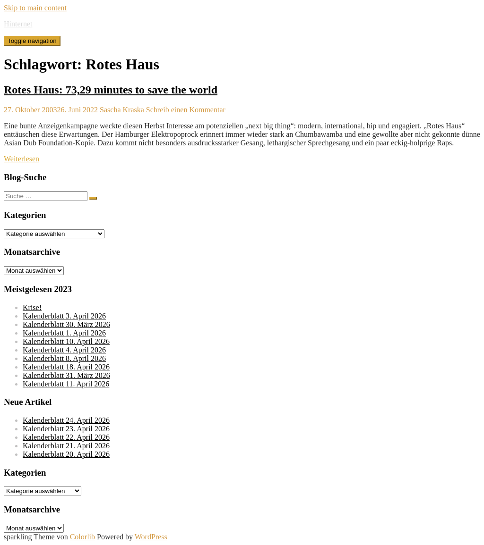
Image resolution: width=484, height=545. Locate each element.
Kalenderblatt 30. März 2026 (66, 324)
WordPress (151, 537)
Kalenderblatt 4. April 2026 (64, 350)
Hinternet (18, 24)
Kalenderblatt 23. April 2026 (66, 429)
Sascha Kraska (122, 110)
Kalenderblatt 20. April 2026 (66, 454)
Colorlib (82, 537)
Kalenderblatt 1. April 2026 (64, 333)
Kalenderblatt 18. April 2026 (66, 367)
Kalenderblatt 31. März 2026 (66, 375)
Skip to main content (35, 8)
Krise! (32, 307)
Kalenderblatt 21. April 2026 (66, 446)
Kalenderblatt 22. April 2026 (66, 437)
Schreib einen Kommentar (185, 110)
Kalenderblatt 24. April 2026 (66, 420)
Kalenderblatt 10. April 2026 (66, 341)
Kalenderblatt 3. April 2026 (64, 316)
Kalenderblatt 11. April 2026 (66, 384)
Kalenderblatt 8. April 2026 (64, 358)
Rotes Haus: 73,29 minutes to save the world (110, 90)
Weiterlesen (21, 159)
